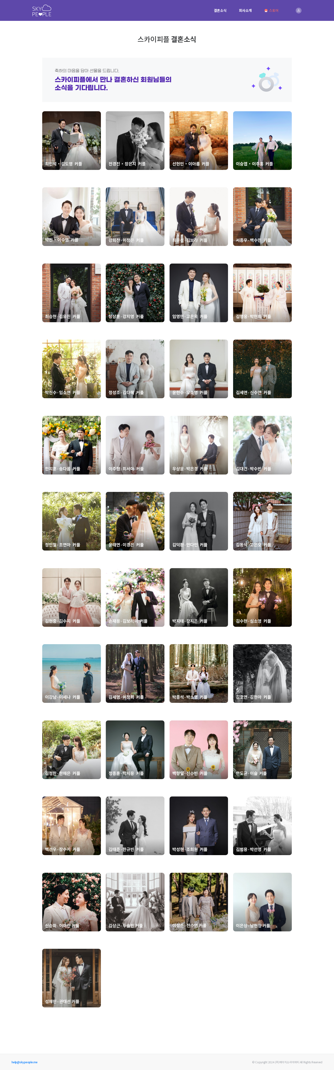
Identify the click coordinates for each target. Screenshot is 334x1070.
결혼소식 (220, 10)
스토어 (271, 10)
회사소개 (245, 10)
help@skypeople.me (25, 1062)
